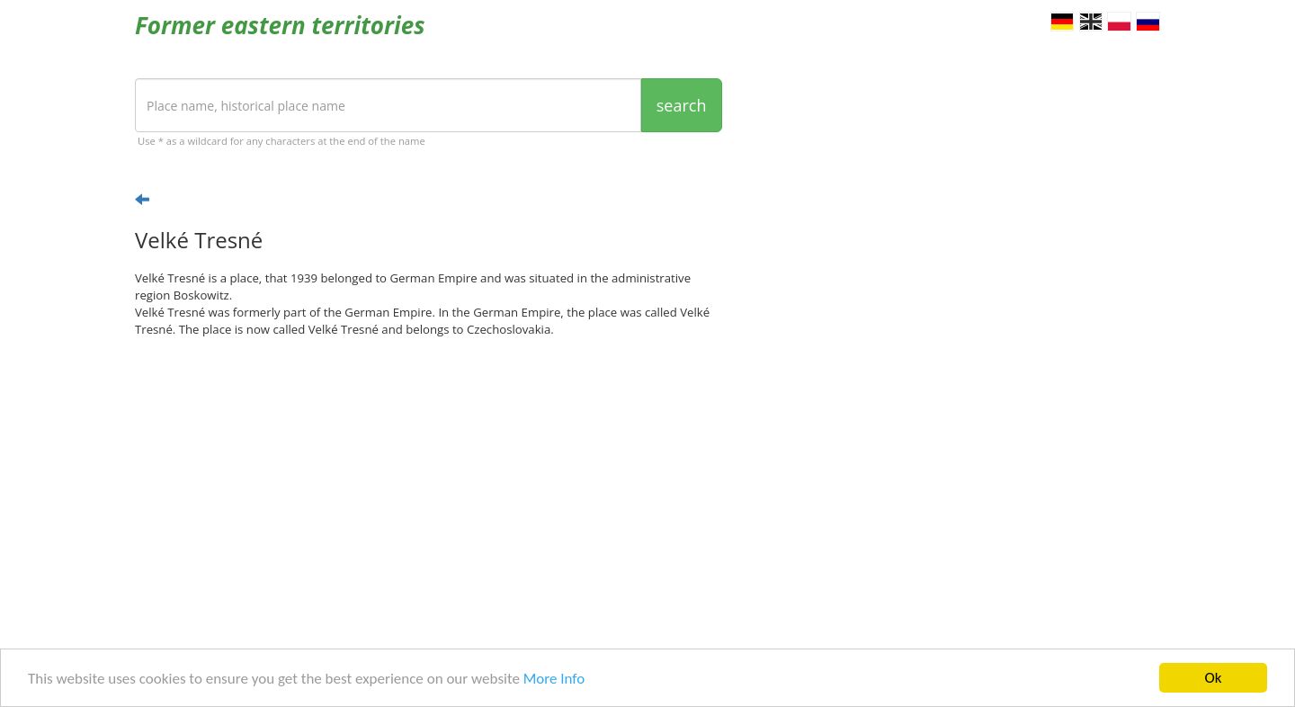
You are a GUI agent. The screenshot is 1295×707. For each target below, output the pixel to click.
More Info (554, 679)
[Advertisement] (428, 491)
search (681, 105)
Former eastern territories (280, 25)
